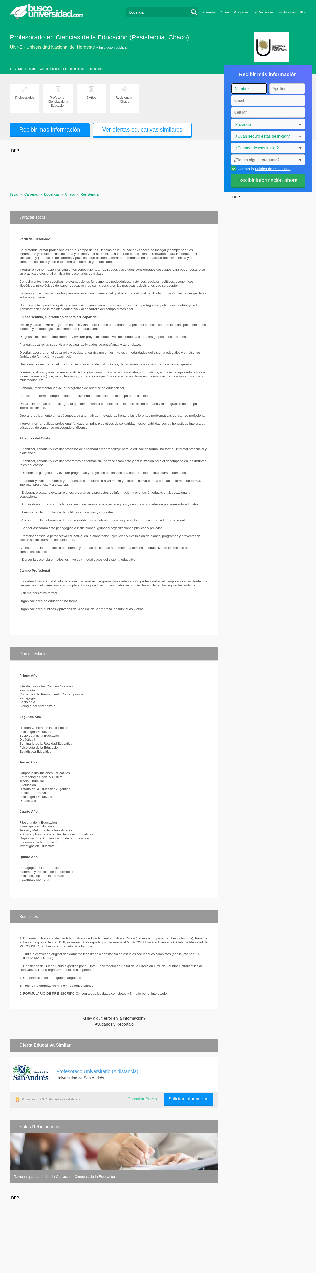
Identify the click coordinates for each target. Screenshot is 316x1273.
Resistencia (89, 194)
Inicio (14, 194)
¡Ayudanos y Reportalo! (114, 1024)
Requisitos (96, 69)
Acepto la (263, 168)
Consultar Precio (142, 1099)
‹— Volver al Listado (23, 69)
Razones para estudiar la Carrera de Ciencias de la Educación (65, 1176)
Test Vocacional (263, 12)
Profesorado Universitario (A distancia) (97, 1071)
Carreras (209, 12)
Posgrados (241, 12)
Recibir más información (49, 129)
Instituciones (287, 12)
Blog (303, 12)
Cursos (224, 12)
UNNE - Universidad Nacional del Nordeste (52, 47)
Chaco (70, 194)
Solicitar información (189, 1098)
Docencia (51, 194)
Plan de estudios (74, 69)
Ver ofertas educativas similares (142, 129)
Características (50, 69)
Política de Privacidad (272, 169)
